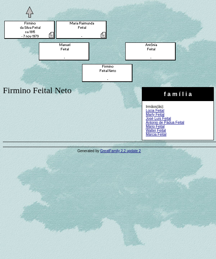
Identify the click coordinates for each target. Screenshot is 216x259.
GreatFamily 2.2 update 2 (120, 151)
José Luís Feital (158, 119)
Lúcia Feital (155, 111)
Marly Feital (155, 115)
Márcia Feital (156, 134)
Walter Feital (156, 130)
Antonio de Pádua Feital (165, 122)
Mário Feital (155, 126)
